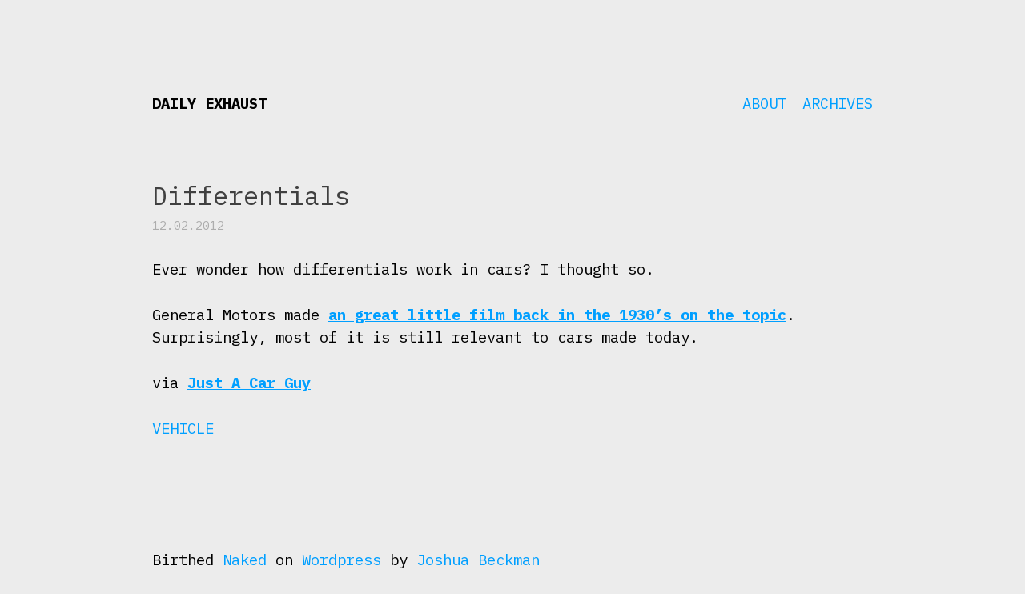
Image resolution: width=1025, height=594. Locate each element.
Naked (245, 559)
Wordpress (341, 559)
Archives (837, 103)
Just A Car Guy (249, 382)
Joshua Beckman (478, 559)
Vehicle (183, 428)
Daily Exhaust (209, 103)
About (764, 103)
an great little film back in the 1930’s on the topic (557, 314)
